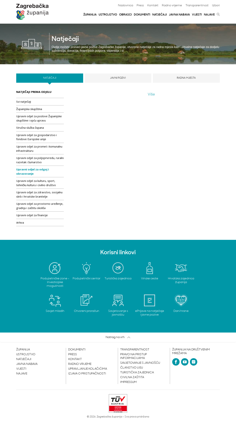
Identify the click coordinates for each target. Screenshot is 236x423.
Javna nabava (179, 14)
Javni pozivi (118, 78)
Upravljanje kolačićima (87, 368)
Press (140, 5)
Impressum (128, 382)
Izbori (216, 5)
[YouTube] (184, 362)
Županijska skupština (29, 109)
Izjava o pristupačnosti (87, 373)
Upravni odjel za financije (32, 215)
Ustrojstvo (108, 14)
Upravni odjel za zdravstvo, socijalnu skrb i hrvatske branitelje (39, 194)
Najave (209, 14)
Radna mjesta (186, 78)
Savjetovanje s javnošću (140, 363)
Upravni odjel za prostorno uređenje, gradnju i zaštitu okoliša (39, 206)
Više (151, 94)
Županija (90, 14)
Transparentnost (197, 5)
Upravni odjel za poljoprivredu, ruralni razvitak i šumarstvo (40, 160)
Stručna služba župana (30, 127)
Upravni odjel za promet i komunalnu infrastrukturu (39, 149)
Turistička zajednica (137, 372)
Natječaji (159, 14)
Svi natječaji (23, 101)
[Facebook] (176, 362)
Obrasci (125, 14)
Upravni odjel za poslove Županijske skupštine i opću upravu (39, 118)
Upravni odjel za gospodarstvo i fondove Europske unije (36, 137)
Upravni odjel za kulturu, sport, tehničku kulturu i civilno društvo (36, 183)
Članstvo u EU (131, 367)
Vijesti (197, 14)
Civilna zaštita (132, 377)
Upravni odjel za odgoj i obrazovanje (32, 171)
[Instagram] (193, 362)
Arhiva (20, 222)
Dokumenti (142, 14)
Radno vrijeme (172, 5)
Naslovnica (125, 5)
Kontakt (152, 5)
